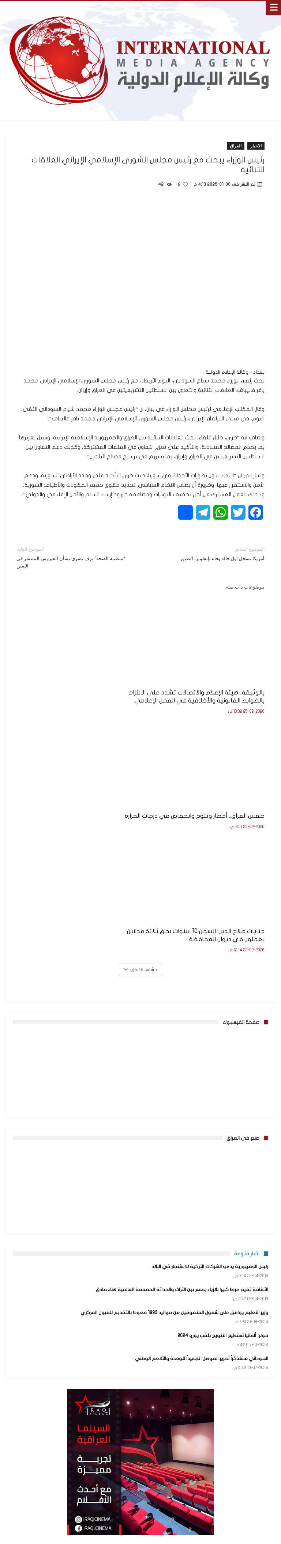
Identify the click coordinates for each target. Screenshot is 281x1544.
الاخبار (256, 146)
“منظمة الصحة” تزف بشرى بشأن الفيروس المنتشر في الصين (73, 557)
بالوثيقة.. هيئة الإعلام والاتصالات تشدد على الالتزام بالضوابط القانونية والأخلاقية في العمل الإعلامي (206, 700)
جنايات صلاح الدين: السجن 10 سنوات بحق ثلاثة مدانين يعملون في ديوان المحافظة (205, 828)
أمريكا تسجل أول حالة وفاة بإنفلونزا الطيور (208, 553)
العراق (235, 146)
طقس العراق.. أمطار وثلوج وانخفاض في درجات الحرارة (84, 696)
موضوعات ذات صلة (245, 587)
